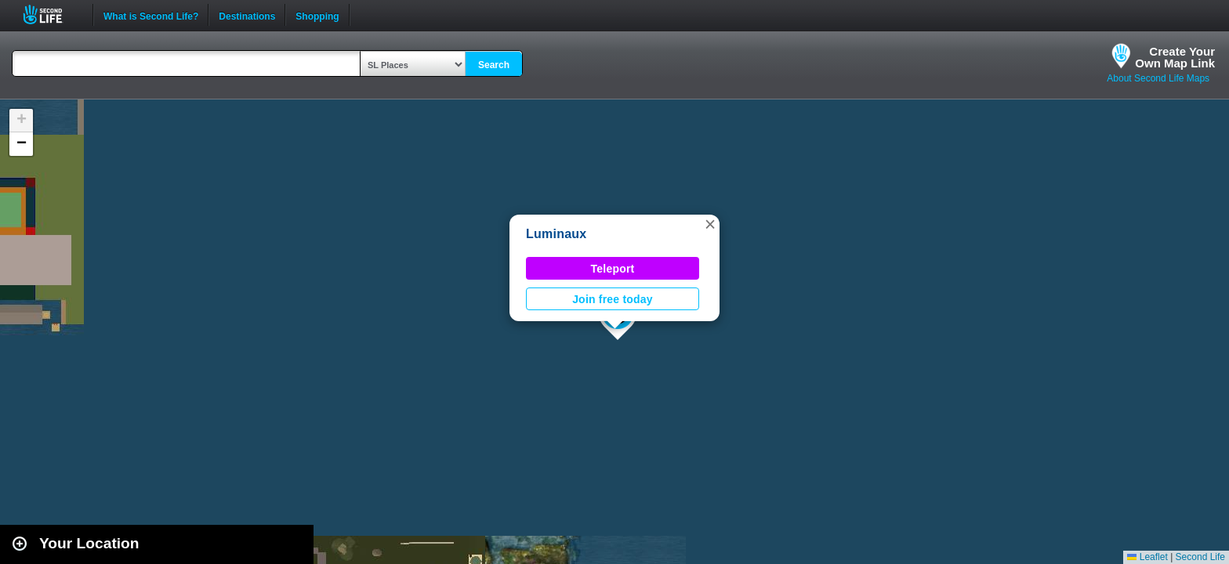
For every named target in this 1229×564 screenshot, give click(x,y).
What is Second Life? (150, 15)
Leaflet (1147, 556)
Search (493, 65)
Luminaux (556, 233)
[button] (710, 224)
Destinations (247, 15)
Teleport (613, 268)
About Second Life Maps (1158, 78)
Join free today (612, 299)
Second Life (51, 14)
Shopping (317, 15)
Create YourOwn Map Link (1175, 57)
